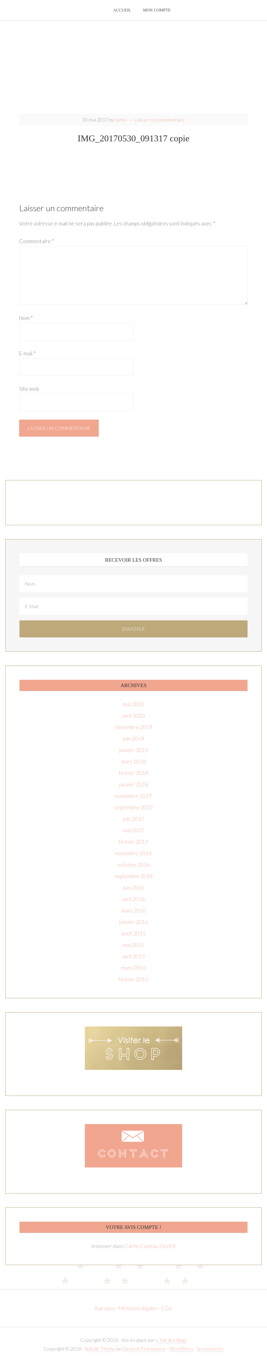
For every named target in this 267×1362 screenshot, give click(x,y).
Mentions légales (138, 1309)
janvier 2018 (133, 785)
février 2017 (133, 842)
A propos (105, 1309)
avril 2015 (133, 957)
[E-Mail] (133, 607)
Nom (26, 318)
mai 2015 (133, 945)
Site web (29, 389)
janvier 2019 (133, 751)
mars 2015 (133, 968)
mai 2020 (133, 705)
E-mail (27, 354)
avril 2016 (133, 900)
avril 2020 (133, 716)
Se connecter (210, 1349)
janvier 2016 (133, 922)
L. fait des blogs (171, 1341)
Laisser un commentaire (160, 120)
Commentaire (36, 242)
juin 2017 (133, 819)
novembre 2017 (133, 796)
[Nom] (133, 584)
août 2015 (133, 934)
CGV (166, 1309)
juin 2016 (133, 888)
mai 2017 (133, 831)
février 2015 (133, 980)
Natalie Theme (100, 1349)
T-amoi (133, 66)
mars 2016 (133, 911)
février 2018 (133, 773)
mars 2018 (133, 762)
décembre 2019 (133, 728)
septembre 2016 (133, 877)
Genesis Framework (144, 1349)
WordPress (181, 1349)
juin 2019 (133, 739)
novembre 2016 (133, 854)
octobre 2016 (134, 865)
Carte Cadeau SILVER (150, 1247)
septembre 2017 (133, 808)
